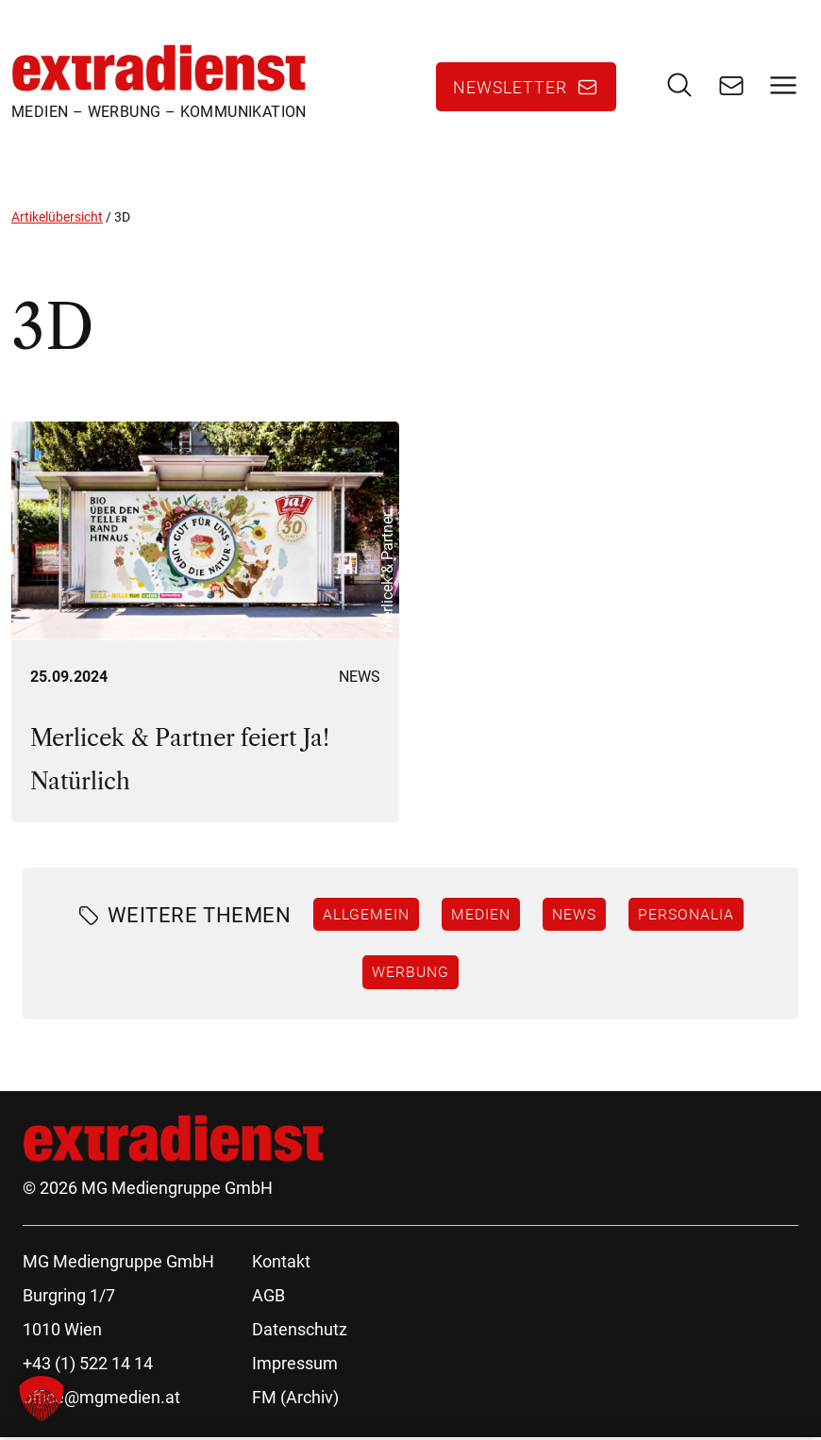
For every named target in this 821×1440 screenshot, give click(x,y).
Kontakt (281, 1264)
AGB (268, 1298)
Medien (481, 916)
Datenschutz (299, 1332)
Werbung (410, 975)
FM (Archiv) (295, 1400)
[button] (41, 1398)
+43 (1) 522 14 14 (88, 1366)
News (359, 679)
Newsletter (510, 88)
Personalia (686, 916)
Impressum (295, 1366)
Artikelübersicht (57, 219)
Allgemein (366, 916)
